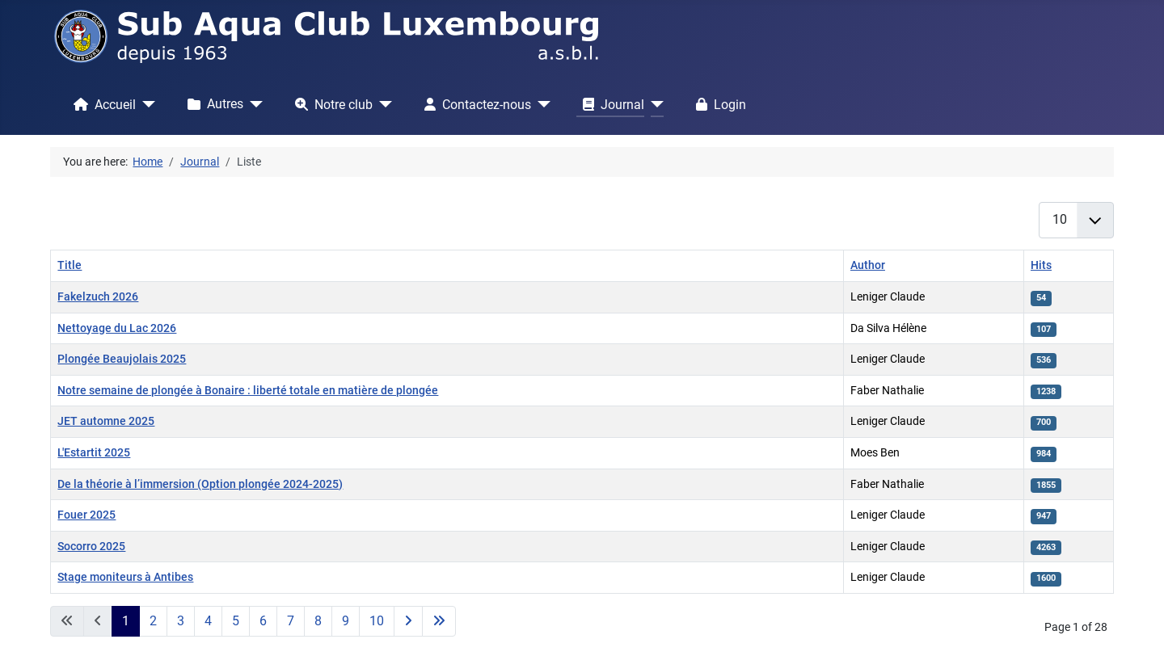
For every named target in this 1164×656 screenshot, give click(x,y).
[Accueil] (145, 104)
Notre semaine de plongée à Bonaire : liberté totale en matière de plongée (247, 390)
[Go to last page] (439, 621)
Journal (610, 104)
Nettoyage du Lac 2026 (116, 328)
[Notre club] (382, 104)
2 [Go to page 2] (153, 621)
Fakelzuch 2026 (97, 297)
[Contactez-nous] (540, 104)
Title (69, 265)
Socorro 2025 (91, 546)
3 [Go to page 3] (180, 621)
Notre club (331, 104)
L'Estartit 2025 (93, 453)
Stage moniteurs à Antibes (125, 577)
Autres (212, 104)
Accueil (101, 104)
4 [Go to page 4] (208, 621)
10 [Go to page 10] (376, 621)
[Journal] (654, 104)
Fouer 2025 (86, 515)
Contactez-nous (474, 104)
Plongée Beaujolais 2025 (121, 359)
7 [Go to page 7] (290, 621)
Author (867, 265)
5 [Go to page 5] (235, 621)
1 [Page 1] (125, 621)
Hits (1041, 265)
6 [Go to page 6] (263, 621)
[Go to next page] (408, 621)
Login (718, 104)
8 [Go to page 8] (318, 621)
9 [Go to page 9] (345, 621)
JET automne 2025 (105, 421)
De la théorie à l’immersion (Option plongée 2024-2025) (200, 484)
